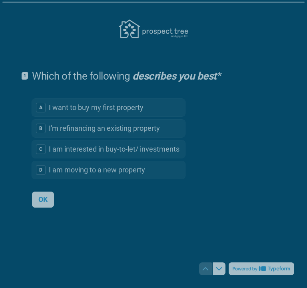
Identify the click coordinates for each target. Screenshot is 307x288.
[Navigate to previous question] (205, 268)
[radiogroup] (108, 138)
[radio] (108, 107)
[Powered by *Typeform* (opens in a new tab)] (261, 268)
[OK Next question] (43, 199)
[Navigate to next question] (219, 268)
